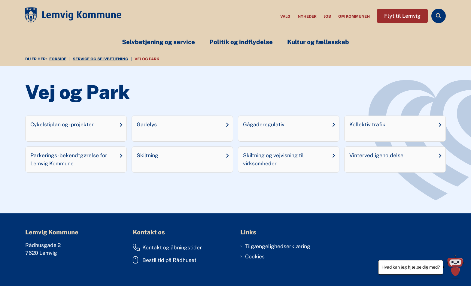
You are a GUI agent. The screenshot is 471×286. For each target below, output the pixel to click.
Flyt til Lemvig (402, 16)
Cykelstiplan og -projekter (62, 124)
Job (327, 17)
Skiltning (147, 155)
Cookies (255, 256)
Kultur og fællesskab (318, 42)
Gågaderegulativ (263, 124)
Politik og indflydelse (241, 42)
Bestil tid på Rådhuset (164, 259)
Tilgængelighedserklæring (277, 246)
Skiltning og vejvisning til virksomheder (273, 159)
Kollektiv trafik (367, 124)
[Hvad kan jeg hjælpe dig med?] (455, 267)
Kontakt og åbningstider (167, 247)
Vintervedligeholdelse (376, 155)
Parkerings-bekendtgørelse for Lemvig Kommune (68, 159)
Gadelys (147, 124)
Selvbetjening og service (158, 42)
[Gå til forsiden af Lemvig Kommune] (73, 16)
